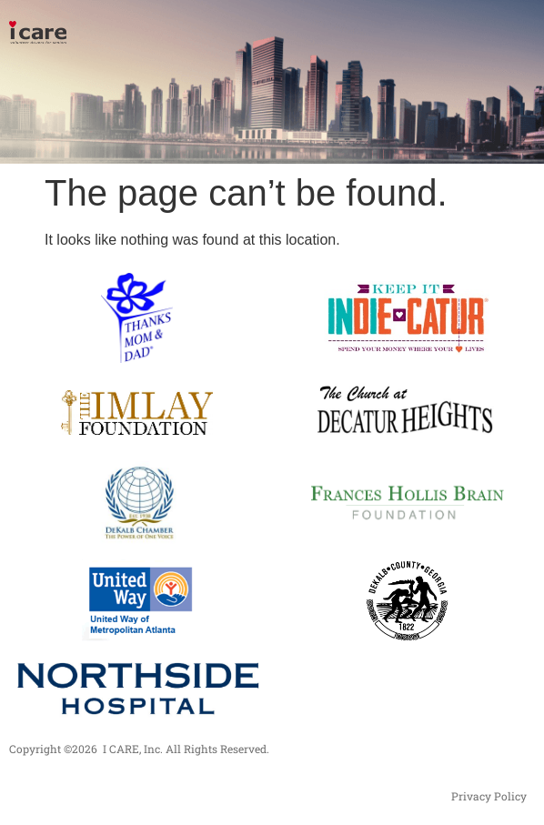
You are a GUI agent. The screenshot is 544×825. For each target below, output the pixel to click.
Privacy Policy (489, 796)
